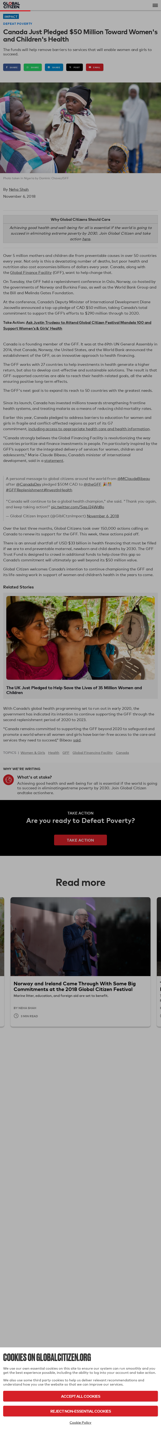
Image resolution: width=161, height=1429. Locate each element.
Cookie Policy (80, 1423)
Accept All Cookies (80, 1396)
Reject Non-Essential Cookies (80, 1411)
